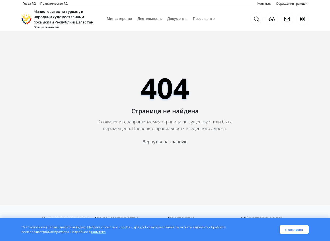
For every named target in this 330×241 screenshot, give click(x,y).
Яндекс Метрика (88, 227)
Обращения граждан (291, 3)
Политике (98, 232)
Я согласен (294, 230)
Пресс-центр (204, 18)
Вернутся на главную (165, 142)
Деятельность (149, 18)
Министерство (119, 18)
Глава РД (29, 3)
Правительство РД (54, 3)
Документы (177, 18)
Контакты (264, 3)
